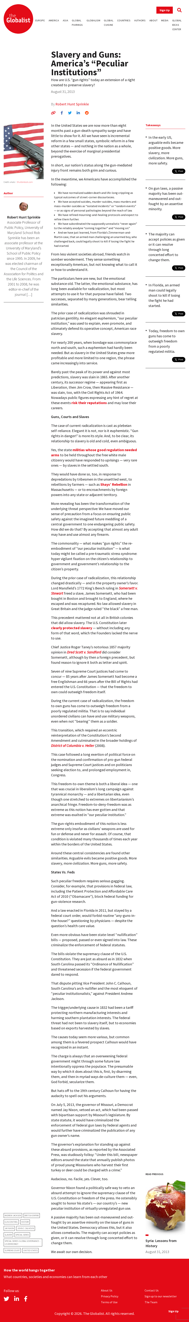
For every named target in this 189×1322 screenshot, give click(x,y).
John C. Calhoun (25, 1228)
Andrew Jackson (13, 1215)
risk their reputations (89, 402)
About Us (106, 1290)
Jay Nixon (9, 1228)
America (54, 20)
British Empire (31, 1215)
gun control (11, 1221)
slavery (8, 1234)
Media (165, 20)
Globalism (93, 20)
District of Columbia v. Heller (72, 745)
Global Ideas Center (177, 25)
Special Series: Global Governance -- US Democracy (23, 1242)
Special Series (22, 1234)
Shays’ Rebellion (113, 484)
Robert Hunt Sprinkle (72, 104)
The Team (151, 1302)
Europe (40, 20)
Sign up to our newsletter (161, 1296)
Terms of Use (109, 1302)
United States (30, 1250)
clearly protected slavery (71, 628)
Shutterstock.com (25, 182)
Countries (124, 20)
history (25, 1221)
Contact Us (152, 1290)
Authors (140, 20)
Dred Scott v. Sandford (84, 652)
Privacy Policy (109, 1296)
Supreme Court (12, 1250)
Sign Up (165, 10)
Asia (65, 20)
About (153, 20)
